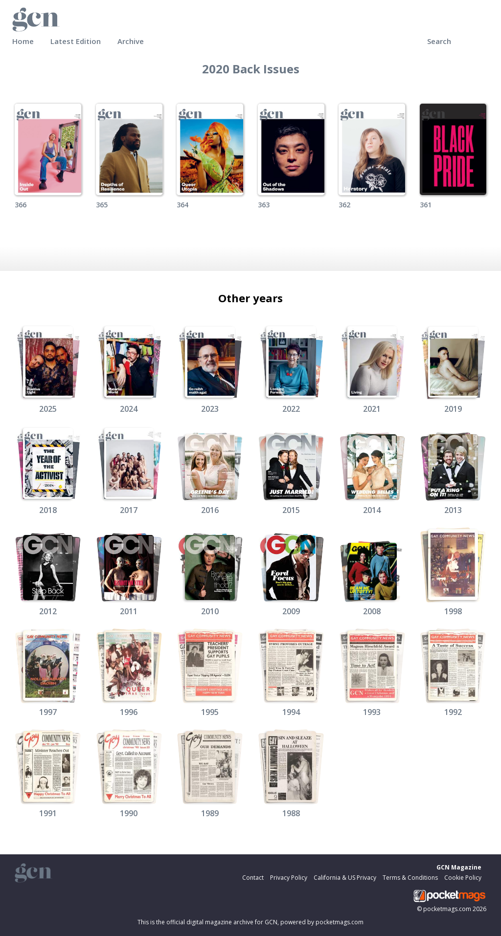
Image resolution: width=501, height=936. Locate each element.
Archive (130, 41)
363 (264, 204)
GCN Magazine (458, 867)
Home (23, 41)
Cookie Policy (462, 877)
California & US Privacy (345, 877)
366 (20, 204)
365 (102, 204)
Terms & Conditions (410, 877)
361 (426, 204)
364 (182, 204)
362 (344, 204)
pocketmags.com (447, 909)
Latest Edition (75, 41)
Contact (253, 877)
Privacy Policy (288, 877)
